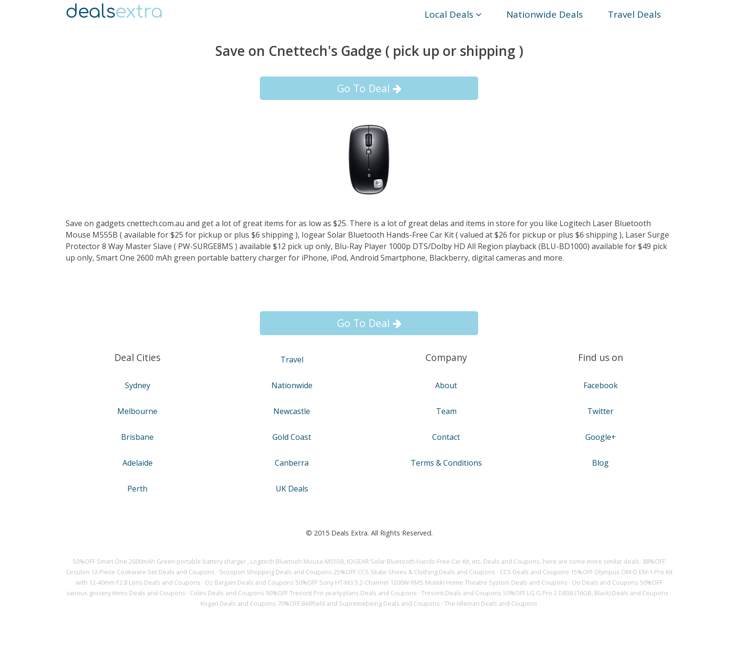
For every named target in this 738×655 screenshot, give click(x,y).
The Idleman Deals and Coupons (490, 603)
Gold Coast (291, 437)
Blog (600, 463)
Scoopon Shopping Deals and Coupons (275, 572)
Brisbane (137, 437)
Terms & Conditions (446, 463)
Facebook (600, 385)
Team (446, 411)
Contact (446, 437)
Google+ (600, 437)
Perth (137, 488)
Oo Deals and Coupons (605, 582)
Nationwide (292, 385)
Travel (291, 359)
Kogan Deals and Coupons (238, 603)
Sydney (137, 385)
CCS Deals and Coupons (534, 572)
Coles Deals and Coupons (227, 593)
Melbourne (137, 411)
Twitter (600, 411)
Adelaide (138, 463)
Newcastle (291, 411)
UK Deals (292, 488)
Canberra (292, 463)
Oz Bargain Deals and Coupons (249, 582)
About (446, 385)
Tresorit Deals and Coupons (461, 593)
